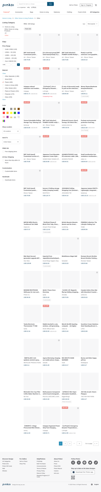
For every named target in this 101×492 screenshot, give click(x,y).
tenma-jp (26, 125)
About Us (56, 461)
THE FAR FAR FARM (87, 396)
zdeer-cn (83, 159)
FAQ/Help (39, 461)
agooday (83, 125)
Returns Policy (41, 473)
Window (4, 471)
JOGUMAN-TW (66, 193)
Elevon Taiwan (31, 57)
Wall (3, 468)
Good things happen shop (51, 261)
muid (63, 362)
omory (26, 430)
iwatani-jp (84, 193)
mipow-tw (26, 227)
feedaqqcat (84, 362)
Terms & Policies (41, 468)
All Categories (6, 461)
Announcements (41, 466)
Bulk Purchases (41, 463)
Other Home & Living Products (24, 18)
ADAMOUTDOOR (67, 159)
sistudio (45, 362)
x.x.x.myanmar (21, 7)
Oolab (83, 227)
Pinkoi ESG (57, 466)
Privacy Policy (41, 471)
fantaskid (64, 261)
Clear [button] (4, 73)
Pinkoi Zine (5, 463)
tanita (25, 328)
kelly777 (83, 91)
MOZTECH (46, 193)
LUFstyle (45, 91)
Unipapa (26, 91)
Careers (56, 471)
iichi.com (56, 473)
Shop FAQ (22, 463)
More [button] (4, 99)
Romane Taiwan (86, 261)
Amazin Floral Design (49, 227)
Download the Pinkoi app (83, 472)
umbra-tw (84, 295)
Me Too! (26, 396)
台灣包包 (33, 7)
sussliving (65, 227)
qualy (44, 295)
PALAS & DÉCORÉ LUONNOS (52, 396)
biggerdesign (66, 396)
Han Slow (27, 261)
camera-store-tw (67, 125)
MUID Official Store (49, 328)
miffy (28, 7)
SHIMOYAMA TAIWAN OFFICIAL (53, 159)
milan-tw (64, 328)
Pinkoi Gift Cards (7, 466)
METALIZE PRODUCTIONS (32, 362)
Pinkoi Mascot (58, 468)
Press (55, 463)
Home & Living (6, 18)
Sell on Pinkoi (73, 5)
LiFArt (83, 328)
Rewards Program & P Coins (43, 476)
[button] (18, 64)
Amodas (64, 295)
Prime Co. (27, 295)
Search (50, 4)
